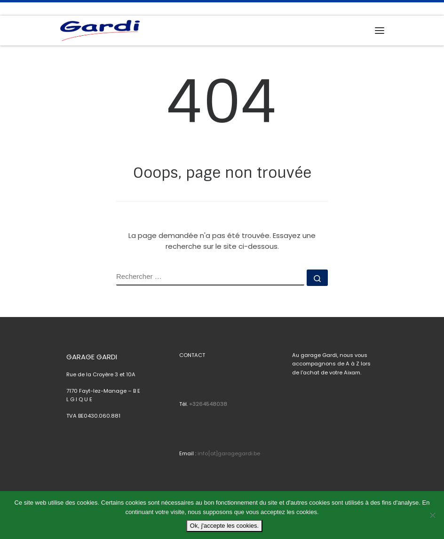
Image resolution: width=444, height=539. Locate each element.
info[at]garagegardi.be (229, 453)
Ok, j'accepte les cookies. (224, 525)
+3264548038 (208, 404)
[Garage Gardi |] (100, 30)
